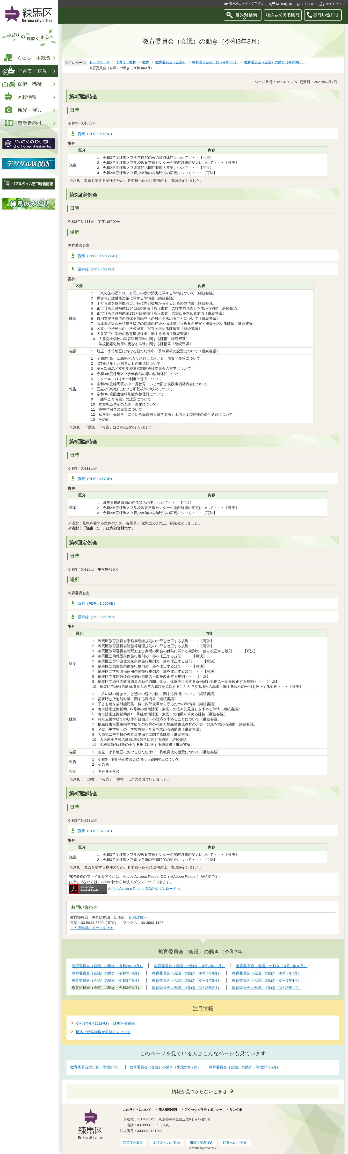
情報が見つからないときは (199, 1091)
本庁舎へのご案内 (166, 1143)
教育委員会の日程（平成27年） (96, 1067)
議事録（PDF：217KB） (98, 269)
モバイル (307, 4)
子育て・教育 (126, 62)
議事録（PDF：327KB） (98, 617)
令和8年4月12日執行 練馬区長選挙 (105, 1023)
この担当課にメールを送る (92, 928)
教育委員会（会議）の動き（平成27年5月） (244, 1067)
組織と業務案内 (201, 1143)
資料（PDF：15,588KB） (98, 256)
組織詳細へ (138, 917)
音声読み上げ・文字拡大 (246, 4)
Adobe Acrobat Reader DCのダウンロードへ (124, 888)
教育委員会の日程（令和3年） (215, 62)
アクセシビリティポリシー (203, 1109)
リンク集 (236, 1109)
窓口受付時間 (133, 1143)
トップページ (99, 62)
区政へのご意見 (235, 1143)
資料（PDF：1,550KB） (97, 603)
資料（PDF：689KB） (96, 134)
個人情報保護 (168, 1109)
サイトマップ (335, 4)
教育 (145, 62)
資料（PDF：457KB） (96, 479)
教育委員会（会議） (170, 62)
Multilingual (284, 4)
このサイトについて (137, 1109)
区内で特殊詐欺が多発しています (103, 1032)
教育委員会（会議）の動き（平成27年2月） (165, 1067)
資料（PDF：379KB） (96, 831)
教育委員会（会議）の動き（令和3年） (274, 62)
